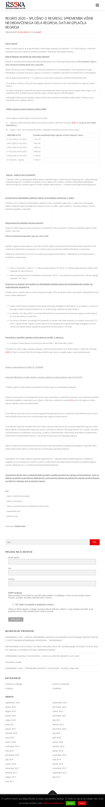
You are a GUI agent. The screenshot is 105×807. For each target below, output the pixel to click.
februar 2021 (58, 724)
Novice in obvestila (60, 684)
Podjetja (9, 688)
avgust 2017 (10, 777)
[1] (71, 400)
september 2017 (59, 772)
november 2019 (12, 746)
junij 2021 (9, 724)
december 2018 (12, 755)
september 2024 (12, 702)
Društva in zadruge (13, 684)
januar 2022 (10, 715)
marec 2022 (57, 711)
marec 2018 (10, 764)
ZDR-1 (74, 122)
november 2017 (59, 768)
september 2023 (59, 702)
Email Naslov (13, 557)
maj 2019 (9, 750)
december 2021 (59, 715)
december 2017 (12, 768)
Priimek (11, 579)
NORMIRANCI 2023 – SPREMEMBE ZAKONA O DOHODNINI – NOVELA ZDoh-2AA (42, 668)
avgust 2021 (10, 720)
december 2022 (59, 707)
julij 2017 (56, 777)
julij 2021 (56, 720)
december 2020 (59, 729)
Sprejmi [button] (70, 803)
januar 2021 (10, 729)
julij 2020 (56, 733)
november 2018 (59, 755)
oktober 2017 (11, 772)
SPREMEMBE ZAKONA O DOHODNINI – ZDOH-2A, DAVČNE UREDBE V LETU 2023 (42, 656)
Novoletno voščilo (13, 662)
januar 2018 (57, 764)
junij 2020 (9, 737)
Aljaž (38, 32)
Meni (97, 5)
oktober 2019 (58, 746)
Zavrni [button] (82, 803)
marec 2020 (10, 742)
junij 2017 (9, 781)
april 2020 (56, 737)
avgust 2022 (10, 711)
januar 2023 (10, 707)
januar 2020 (57, 742)
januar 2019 (57, 750)
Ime (9, 568)
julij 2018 (9, 759)
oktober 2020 (11, 733)
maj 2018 (56, 759)
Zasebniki (56, 688)
